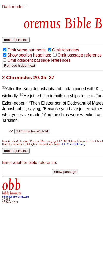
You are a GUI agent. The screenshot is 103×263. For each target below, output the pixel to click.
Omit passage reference (79, 55)
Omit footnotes (65, 50)
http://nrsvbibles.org (73, 144)
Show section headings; (29, 55)
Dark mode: (13, 7)
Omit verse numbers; (26, 50)
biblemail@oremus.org (15, 196)
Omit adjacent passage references (39, 60)
